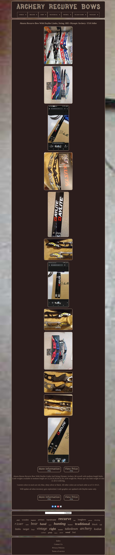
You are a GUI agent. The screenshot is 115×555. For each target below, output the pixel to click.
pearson (90, 520)
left (101, 525)
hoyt (32, 529)
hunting (60, 524)
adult (18, 520)
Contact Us (58, 544)
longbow (82, 519)
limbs (18, 529)
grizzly (50, 532)
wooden (25, 520)
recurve (64, 519)
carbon (43, 532)
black (94, 524)
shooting (97, 520)
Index (58, 541)
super (50, 525)
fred (74, 532)
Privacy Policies (58, 548)
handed (60, 529)
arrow (61, 532)
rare (27, 525)
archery (86, 528)
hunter (70, 525)
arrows (41, 519)
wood (67, 532)
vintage (42, 528)
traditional (82, 524)
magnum (33, 520)
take (74, 520)
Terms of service (58, 551)
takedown (71, 528)
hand (43, 524)
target (26, 529)
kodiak (98, 528)
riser (19, 524)
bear (34, 524)
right (52, 528)
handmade (51, 520)
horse (55, 533)
